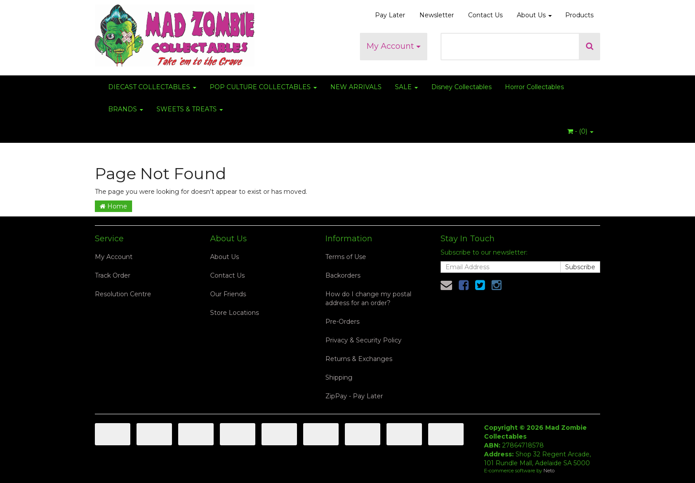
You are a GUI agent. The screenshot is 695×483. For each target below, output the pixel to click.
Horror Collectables (534, 87)
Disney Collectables (461, 87)
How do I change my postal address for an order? (368, 298)
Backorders (342, 275)
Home (113, 206)
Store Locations (234, 313)
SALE (406, 87)
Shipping (338, 377)
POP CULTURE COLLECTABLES (263, 87)
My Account (394, 46)
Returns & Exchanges (358, 359)
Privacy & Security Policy (363, 340)
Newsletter (436, 15)
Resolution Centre (123, 294)
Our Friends (228, 294)
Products (579, 15)
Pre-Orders (342, 322)
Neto (548, 470)
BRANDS (125, 109)
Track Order (112, 275)
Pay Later (390, 15)
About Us (534, 15)
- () (580, 131)
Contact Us (485, 15)
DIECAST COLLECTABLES (152, 87)
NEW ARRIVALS (356, 87)
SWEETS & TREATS (189, 109)
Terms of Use (345, 257)
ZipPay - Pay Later (354, 396)
